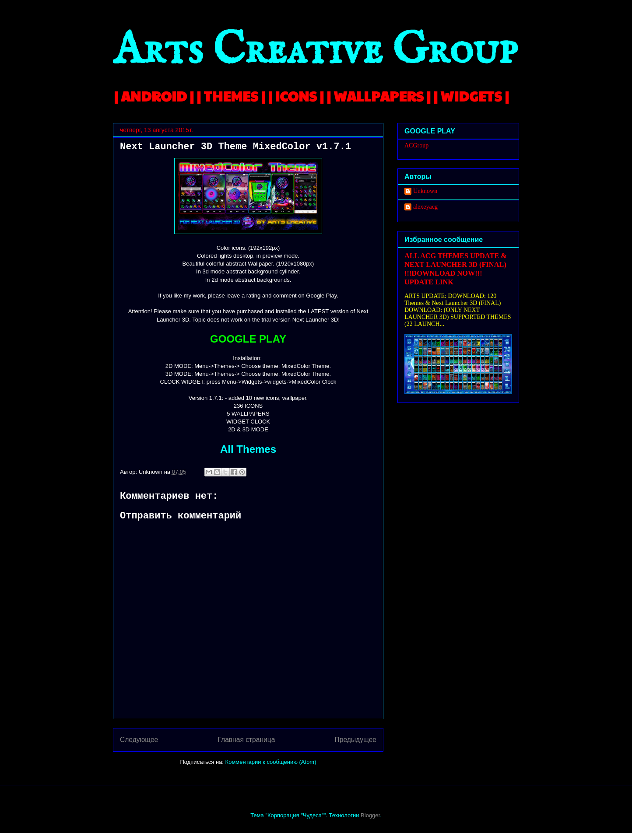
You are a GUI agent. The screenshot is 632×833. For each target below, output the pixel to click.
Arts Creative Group (315, 51)
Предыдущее (355, 739)
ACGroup (416, 145)
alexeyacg (425, 206)
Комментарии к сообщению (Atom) (270, 762)
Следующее (139, 739)
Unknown (425, 191)
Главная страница (246, 739)
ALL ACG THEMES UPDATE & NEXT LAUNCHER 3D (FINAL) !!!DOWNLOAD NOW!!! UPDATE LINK (455, 269)
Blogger (370, 815)
